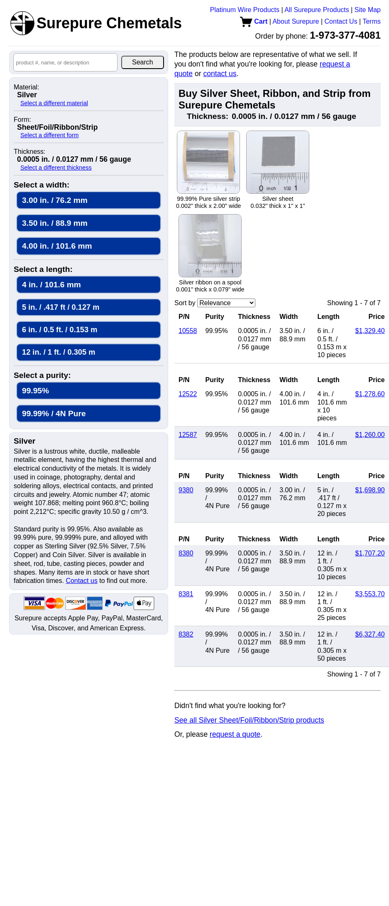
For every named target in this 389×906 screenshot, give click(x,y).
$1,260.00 (370, 434)
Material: (26, 87)
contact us (219, 73)
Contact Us (341, 21)
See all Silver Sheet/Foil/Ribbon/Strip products (249, 720)
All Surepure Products (316, 9)
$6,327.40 (370, 634)
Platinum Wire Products (244, 9)
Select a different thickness (56, 167)
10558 (188, 330)
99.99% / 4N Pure (54, 413)
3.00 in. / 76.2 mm (55, 200)
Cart (253, 21)
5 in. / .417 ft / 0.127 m (60, 307)
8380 (186, 553)
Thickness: (29, 151)
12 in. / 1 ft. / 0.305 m (58, 352)
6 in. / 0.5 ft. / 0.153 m (59, 329)
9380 (186, 490)
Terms (371, 21)
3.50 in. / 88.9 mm (55, 223)
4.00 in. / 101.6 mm (57, 246)
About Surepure (295, 21)
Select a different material (54, 103)
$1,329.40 (370, 330)
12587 (188, 434)
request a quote (235, 734)
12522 (188, 393)
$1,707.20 (370, 553)
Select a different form (49, 135)
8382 (186, 634)
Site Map (368, 9)
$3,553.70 (370, 593)
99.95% (35, 390)
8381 (186, 593)
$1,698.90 (370, 490)
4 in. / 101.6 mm (51, 284)
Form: (22, 119)
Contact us (81, 580)
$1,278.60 (370, 393)
